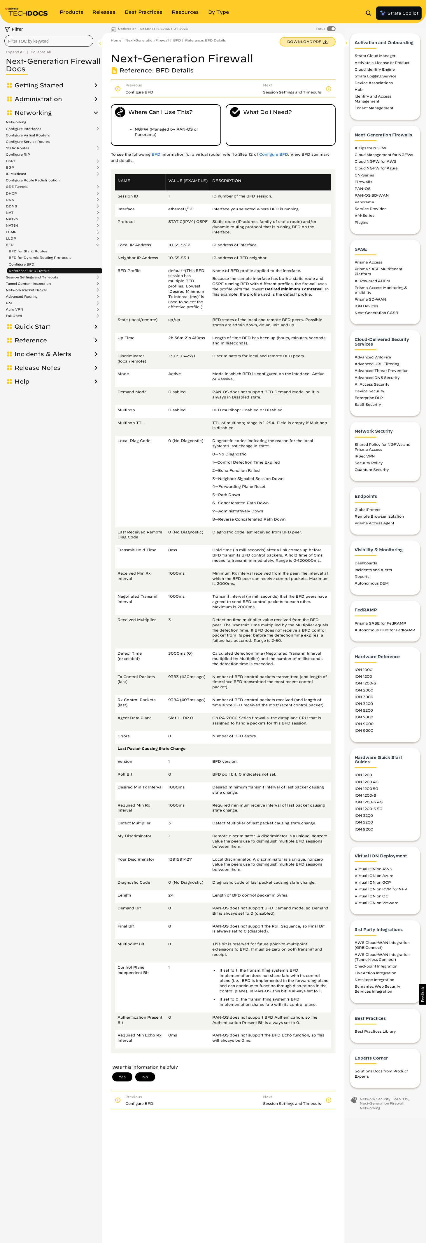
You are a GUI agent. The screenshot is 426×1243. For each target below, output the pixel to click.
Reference (31, 340)
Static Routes (17, 148)
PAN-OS (363, 190)
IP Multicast (16, 174)
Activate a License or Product (382, 64)
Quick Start (32, 326)
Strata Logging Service (376, 78)
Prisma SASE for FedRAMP (380, 625)
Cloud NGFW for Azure (376, 170)
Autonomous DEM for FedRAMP (385, 632)
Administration (38, 99)
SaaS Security (368, 406)
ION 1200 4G (366, 783)
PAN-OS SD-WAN (372, 197)
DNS (10, 200)
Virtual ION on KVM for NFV (381, 891)
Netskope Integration (374, 981)
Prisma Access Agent (374, 525)
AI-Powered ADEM (372, 282)
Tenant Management (374, 110)
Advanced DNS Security (377, 379)
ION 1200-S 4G (369, 804)
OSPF (11, 161)
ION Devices (366, 308)
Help (22, 381)
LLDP (11, 238)
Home (116, 40)
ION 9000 (364, 725)
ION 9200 (364, 732)
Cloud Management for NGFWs (384, 156)
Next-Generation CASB (376, 314)
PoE (9, 303)
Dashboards (366, 565)
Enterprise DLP (369, 399)
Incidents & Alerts (43, 354)
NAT (9, 212)
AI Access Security (372, 386)
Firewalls (363, 183)
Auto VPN (14, 309)
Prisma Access (368, 264)
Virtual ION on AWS (373, 870)
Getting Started (39, 85)
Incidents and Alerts (373, 571)
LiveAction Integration (375, 974)
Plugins (361, 224)
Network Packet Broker (26, 290)
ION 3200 (364, 705)
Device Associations (374, 84)
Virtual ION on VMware (376, 904)
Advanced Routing (22, 296)
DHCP (11, 193)
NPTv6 (12, 219)
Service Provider (370, 210)
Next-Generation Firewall (147, 40)
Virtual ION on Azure (374, 877)
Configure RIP (18, 154)
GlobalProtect (368, 511)
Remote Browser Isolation (379, 518)
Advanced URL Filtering (377, 365)
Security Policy (369, 464)
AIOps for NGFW (370, 150)
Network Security (375, 1100)
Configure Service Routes (28, 141)
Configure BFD (21, 264)
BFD (10, 245)
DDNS (11, 206)
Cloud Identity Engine (375, 71)
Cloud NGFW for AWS (376, 163)
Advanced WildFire (373, 359)
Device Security (369, 393)
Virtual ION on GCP (373, 884)
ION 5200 (364, 712)
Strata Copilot (398, 13)
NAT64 (12, 225)
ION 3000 (364, 698)
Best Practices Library (375, 1033)
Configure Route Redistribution (32, 180)
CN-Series (364, 177)
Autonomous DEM (372, 585)
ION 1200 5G (366, 790)
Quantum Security (372, 471)
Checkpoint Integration (376, 968)
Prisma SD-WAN (370, 301)
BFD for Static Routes (28, 251)
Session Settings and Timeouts (32, 277)
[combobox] (48, 41)
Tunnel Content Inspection (28, 283)
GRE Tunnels (16, 186)
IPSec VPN (365, 458)
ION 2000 (364, 692)
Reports (362, 578)
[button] (422, 994)
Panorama (364, 204)
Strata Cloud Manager (375, 57)
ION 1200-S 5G (368, 810)
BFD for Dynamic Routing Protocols (40, 257)
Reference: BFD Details (29, 271)
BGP (10, 167)
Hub (358, 91)
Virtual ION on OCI (372, 898)
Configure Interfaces (23, 129)
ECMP (11, 232)
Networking (33, 113)
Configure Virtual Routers (28, 135)
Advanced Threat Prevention (382, 372)
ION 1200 (363, 678)
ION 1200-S (365, 685)
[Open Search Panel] (370, 13)
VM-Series (364, 217)
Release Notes (38, 368)
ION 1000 (363, 671)
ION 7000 (364, 719)
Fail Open (14, 316)
